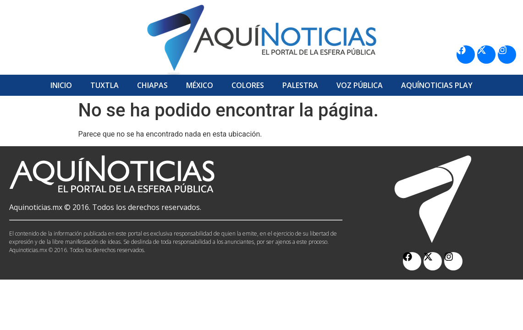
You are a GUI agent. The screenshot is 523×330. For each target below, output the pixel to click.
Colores (247, 85)
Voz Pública (359, 85)
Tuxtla (104, 85)
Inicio (61, 85)
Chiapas (152, 85)
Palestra (300, 85)
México (199, 85)
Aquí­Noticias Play (437, 85)
